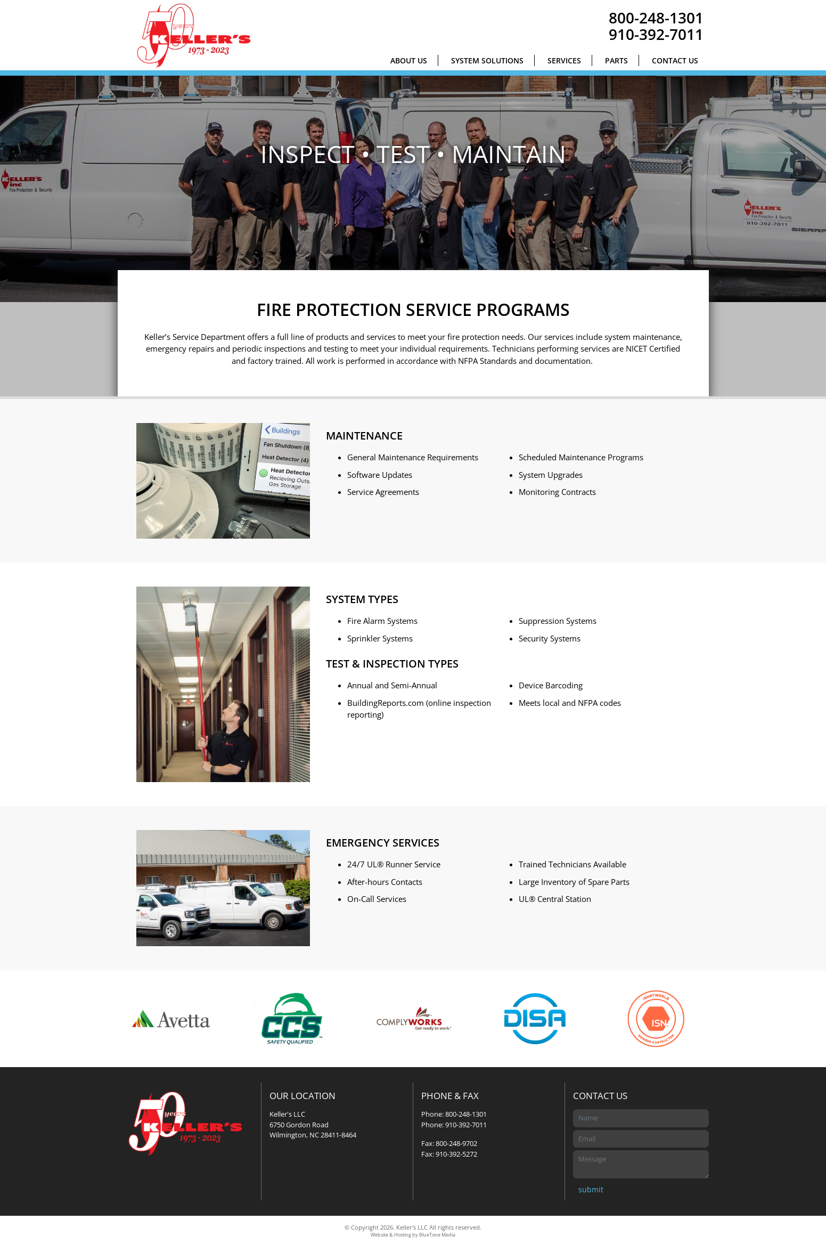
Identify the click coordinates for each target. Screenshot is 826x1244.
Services (564, 60)
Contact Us (675, 60)
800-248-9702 (456, 1143)
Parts (616, 60)
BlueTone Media (437, 1235)
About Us (408, 60)
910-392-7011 (656, 34)
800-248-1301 (656, 18)
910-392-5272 (456, 1154)
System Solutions (487, 60)
